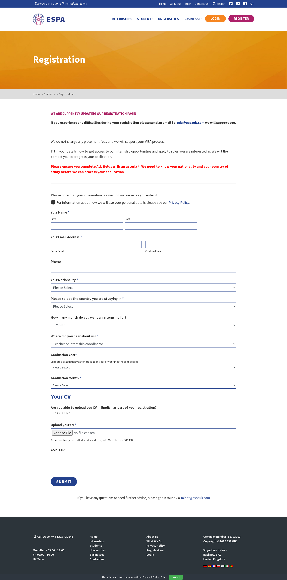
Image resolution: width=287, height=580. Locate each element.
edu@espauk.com (190, 122)
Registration (155, 550)
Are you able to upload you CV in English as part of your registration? (104, 407)
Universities (168, 19)
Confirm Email (153, 251)
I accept (175, 577)
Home (162, 4)
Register (241, 18)
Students (145, 19)
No (68, 413)
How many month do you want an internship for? (88, 317)
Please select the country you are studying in (87, 298)
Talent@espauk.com (195, 498)
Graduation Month (66, 378)
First (53, 219)
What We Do (154, 541)
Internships (122, 19)
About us (175, 4)
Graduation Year (64, 355)
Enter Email (57, 251)
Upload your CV (64, 424)
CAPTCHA (58, 449)
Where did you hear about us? (75, 336)
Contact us (201, 4)
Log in (215, 18)
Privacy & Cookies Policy (155, 577)
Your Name (60, 212)
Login (150, 554)
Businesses (193, 19)
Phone (56, 261)
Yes (57, 413)
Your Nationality (64, 280)
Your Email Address (66, 237)
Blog (188, 4)
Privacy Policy (179, 202)
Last (127, 219)
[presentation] (81, 461)
